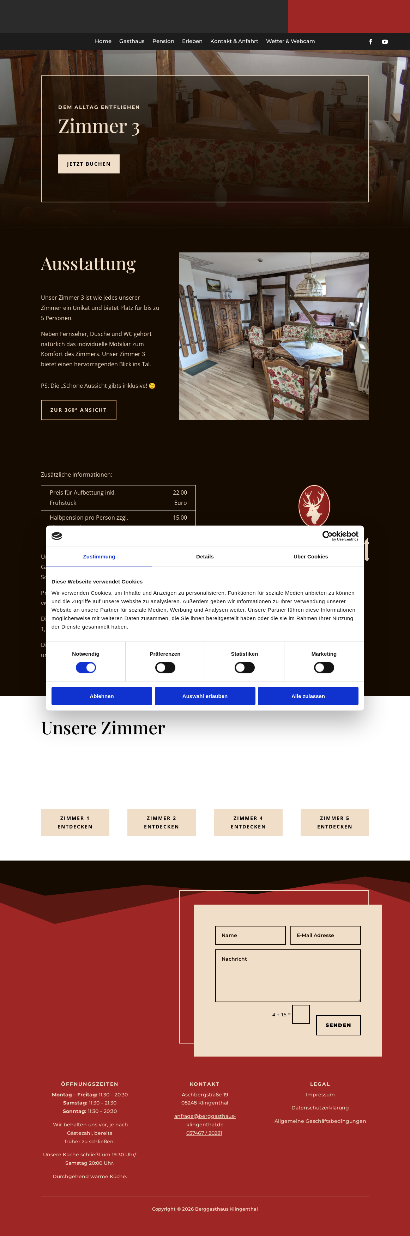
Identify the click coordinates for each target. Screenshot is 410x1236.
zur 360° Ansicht (78, 409)
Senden (338, 1025)
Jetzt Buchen (89, 163)
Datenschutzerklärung (320, 1108)
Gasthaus (132, 41)
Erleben (192, 41)
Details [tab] (205, 556)
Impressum (320, 1094)
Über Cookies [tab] (311, 556)
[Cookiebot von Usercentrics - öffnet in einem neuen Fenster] (327, 536)
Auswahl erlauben (205, 696)
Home (103, 41)
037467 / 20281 (204, 1133)
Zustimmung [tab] (99, 556)
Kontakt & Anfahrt (234, 41)
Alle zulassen (308, 696)
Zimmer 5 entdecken (334, 822)
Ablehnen (102, 696)
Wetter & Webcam (290, 41)
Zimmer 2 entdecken (161, 822)
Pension (163, 41)
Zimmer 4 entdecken (248, 822)
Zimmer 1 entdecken (75, 822)
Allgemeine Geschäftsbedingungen (320, 1121)
